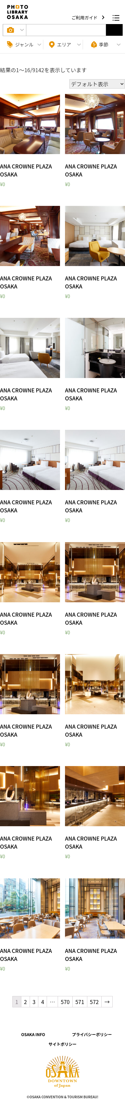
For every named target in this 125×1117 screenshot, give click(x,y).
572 (94, 1002)
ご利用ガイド (85, 17)
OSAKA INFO (33, 1034)
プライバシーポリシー (92, 1034)
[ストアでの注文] (97, 84)
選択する (114, 30)
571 (79, 1002)
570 (65, 1002)
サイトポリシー (62, 1044)
